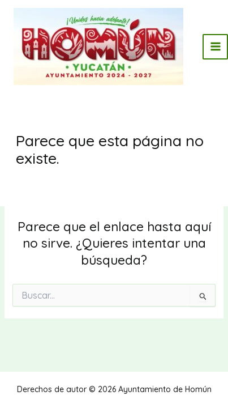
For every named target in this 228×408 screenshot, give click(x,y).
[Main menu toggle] (215, 47)
